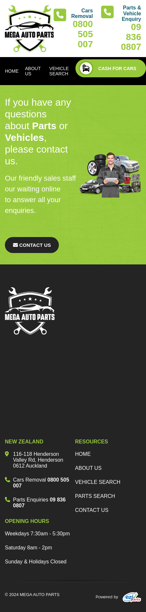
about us (88, 468)
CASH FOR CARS (107, 68)
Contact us (92, 510)
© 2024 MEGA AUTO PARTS (32, 594)
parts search (95, 496)
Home (83, 454)
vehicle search (98, 482)
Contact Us (32, 245)
